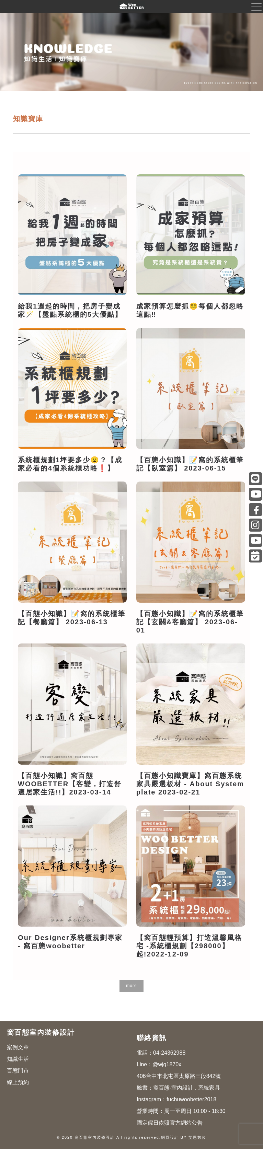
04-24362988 (169, 1053)
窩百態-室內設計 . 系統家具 (186, 1088)
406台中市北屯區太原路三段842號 (179, 1076)
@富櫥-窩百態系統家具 (255, 494)
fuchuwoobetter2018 (191, 1099)
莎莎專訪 (255, 540)
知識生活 (18, 1059)
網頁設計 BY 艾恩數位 (183, 1137)
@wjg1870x (166, 1064)
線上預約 (18, 1082)
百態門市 (18, 1070)
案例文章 (18, 1047)
